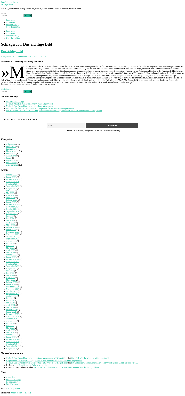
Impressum (10, 20)
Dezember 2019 (12, 339)
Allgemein (10, 144)
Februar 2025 (11, 200)
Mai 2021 (10, 303)
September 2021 (12, 294)
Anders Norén (16, 393)
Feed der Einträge (13, 379)
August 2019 (11, 348)
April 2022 (10, 278)
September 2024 (12, 211)
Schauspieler (11, 162)
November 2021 (12, 289)
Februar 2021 (11, 310)
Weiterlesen (6, 89)
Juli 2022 (10, 271)
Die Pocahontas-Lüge (15, 101)
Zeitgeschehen (12, 165)
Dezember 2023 (12, 232)
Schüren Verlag (12, 24)
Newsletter (10, 22)
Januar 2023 (11, 257)
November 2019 (12, 342)
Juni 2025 (10, 191)
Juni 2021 (10, 300)
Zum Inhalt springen (9, 2)
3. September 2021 (8, 56)
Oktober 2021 (11, 291)
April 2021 (10, 305)
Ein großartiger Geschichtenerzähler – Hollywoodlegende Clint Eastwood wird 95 (104, 363)
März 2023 (10, 252)
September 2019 (12, 346)
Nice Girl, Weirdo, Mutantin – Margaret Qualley (91, 358)
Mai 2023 (10, 248)
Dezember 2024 (12, 204)
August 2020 (11, 321)
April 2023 (10, 250)
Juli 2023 (10, 243)
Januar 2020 (11, 337)
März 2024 (10, 225)
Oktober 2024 (11, 209)
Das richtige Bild (12, 51)
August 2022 (11, 268)
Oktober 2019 (11, 344)
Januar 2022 (11, 284)
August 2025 (11, 188)
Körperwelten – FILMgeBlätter (19, 360)
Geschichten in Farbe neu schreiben (33, 365)
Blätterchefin (23, 56)
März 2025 (10, 198)
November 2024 (12, 207)
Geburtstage (11, 156)
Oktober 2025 (11, 184)
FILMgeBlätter (7, 4)
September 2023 (12, 239)
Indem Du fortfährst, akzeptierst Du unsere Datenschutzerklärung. (93, 131)
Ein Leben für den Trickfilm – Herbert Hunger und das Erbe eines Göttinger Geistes (40, 108)
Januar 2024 (11, 230)
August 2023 (11, 241)
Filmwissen (10, 153)
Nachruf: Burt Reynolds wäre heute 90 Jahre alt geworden (29, 106)
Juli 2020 (10, 323)
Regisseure (10, 160)
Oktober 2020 (11, 319)
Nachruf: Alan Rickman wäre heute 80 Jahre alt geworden (29, 104)
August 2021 (11, 296)
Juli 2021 (10, 298)
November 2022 (12, 262)
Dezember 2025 (12, 179)
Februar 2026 (11, 175)
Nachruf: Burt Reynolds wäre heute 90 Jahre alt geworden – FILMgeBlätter (37, 358)
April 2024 (10, 223)
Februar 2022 (11, 282)
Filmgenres (10, 149)
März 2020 (10, 332)
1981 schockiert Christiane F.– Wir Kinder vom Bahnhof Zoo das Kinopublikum (66, 367)
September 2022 (12, 266)
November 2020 (12, 316)
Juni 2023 (10, 246)
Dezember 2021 (12, 287)
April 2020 (10, 330)
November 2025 (12, 182)
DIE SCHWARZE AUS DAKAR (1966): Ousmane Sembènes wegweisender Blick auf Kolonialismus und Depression (54, 111)
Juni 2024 (10, 218)
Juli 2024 (10, 216)
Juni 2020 (10, 326)
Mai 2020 (10, 328)
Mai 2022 (10, 275)
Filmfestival (11, 147)
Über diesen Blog (13, 27)
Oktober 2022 (11, 264)
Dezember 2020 (12, 314)
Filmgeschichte (12, 151)
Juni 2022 (10, 273)
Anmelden (10, 377)
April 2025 (10, 195)
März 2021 (10, 307)
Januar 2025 (11, 202)
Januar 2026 (11, 177)
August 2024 (11, 214)
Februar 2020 (11, 335)
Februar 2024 (11, 227)
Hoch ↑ (28, 393)
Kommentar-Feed (13, 382)
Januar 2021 (11, 312)
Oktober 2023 (11, 236)
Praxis (8, 158)
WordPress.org (12, 384)
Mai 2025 (10, 193)
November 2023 (12, 234)
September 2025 (12, 186)
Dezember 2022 (12, 259)
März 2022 (10, 280)
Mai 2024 (10, 220)
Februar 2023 (11, 255)
